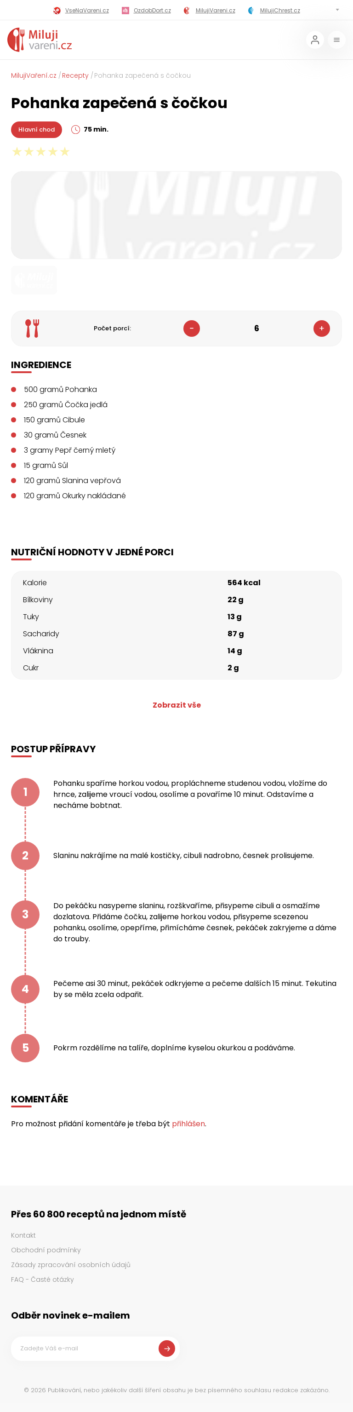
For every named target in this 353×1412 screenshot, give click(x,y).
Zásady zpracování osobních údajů (71, 1264)
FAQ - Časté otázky (42, 1279)
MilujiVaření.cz (34, 75)
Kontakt (23, 1235)
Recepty (75, 75)
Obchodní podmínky (46, 1250)
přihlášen (188, 1123)
